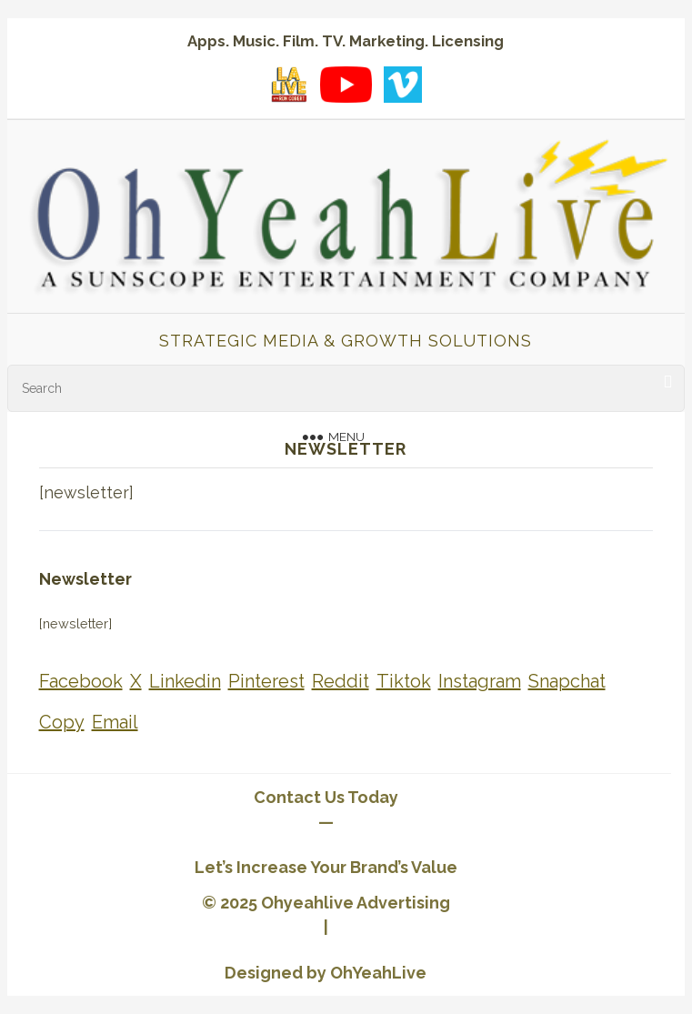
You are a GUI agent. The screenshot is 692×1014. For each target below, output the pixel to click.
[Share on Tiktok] (403, 681)
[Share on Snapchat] (567, 681)
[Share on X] (136, 681)
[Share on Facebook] (81, 681)
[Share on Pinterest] (266, 681)
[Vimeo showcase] (403, 85)
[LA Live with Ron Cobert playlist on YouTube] (289, 85)
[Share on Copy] (62, 722)
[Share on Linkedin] (185, 681)
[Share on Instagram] (479, 681)
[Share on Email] (115, 722)
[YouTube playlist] (346, 85)
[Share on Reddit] (340, 681)
